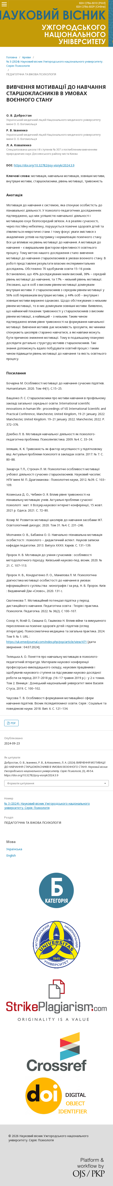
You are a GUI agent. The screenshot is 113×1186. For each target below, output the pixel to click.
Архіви (26, 57)
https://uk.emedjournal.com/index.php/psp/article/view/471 (46, 642)
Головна (11, 57)
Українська (14, 849)
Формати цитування (20, 783)
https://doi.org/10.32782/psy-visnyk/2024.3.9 (44, 165)
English (11, 855)
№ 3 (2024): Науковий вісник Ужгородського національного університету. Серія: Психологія (54, 64)
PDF (13, 723)
